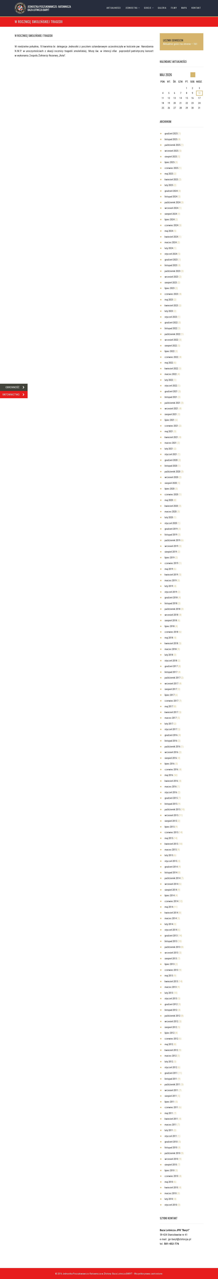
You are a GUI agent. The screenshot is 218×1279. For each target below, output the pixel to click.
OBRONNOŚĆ (16, 387)
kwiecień (171, 179)
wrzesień (171, 150)
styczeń (171, 253)
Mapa (184, 7)
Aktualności (114, 7)
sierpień (171, 156)
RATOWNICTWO (15, 394)
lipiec (169, 162)
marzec (171, 242)
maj (169, 173)
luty (169, 185)
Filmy (174, 7)
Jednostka (132, 7)
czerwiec (171, 168)
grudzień (171, 133)
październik (172, 145)
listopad (171, 139)
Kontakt (196, 7)
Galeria (162, 7)
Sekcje (147, 7)
